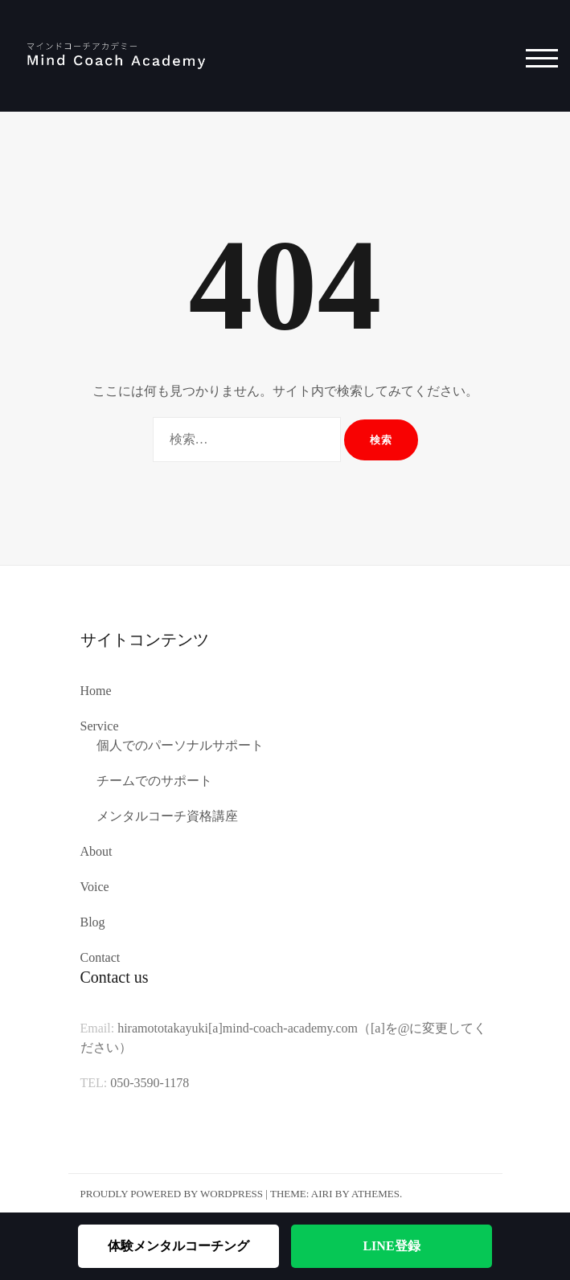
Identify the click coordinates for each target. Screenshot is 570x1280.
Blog (92, 922)
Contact (100, 957)
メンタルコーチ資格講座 (167, 816)
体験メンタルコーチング (178, 1246)
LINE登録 (391, 1246)
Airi (322, 1194)
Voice (94, 887)
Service (99, 726)
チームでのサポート (154, 780)
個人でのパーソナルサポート (180, 745)
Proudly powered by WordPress (172, 1194)
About (96, 851)
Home (96, 690)
